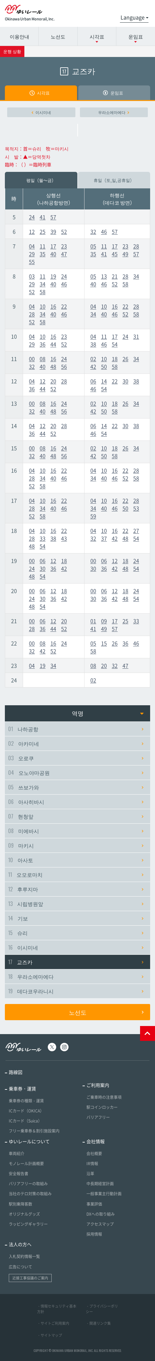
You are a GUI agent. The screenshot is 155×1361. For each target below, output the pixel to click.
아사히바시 (76, 802)
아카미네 (76, 743)
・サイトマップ (49, 1335)
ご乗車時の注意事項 (104, 1097)
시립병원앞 (76, 904)
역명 (108, 713)
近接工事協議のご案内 (30, 1278)
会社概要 (94, 1153)
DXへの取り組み (100, 1214)
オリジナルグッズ (24, 1214)
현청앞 (76, 816)
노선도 (58, 36)
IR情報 (92, 1163)
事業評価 (94, 1204)
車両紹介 (16, 1153)
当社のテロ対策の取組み (30, 1194)
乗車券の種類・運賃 (26, 1101)
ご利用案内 (97, 1085)
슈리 (76, 933)
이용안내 (19, 36)
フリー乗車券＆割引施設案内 (34, 1131)
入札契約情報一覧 (24, 1256)
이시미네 (41, 112)
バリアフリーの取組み (28, 1184)
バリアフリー (98, 1117)
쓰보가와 (76, 787)
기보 (76, 918)
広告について (20, 1267)
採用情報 (94, 1234)
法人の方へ (20, 1244)
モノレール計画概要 (26, 1163)
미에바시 (76, 831)
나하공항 (76, 729)
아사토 (76, 860)
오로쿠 (76, 758)
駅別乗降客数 (20, 1204)
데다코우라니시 (76, 991)
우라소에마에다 (113, 112)
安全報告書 (18, 1174)
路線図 (15, 1072)
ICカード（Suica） (25, 1121)
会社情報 (95, 1141)
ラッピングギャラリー (28, 1224)
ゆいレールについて (29, 1141)
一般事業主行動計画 (104, 1194)
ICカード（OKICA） (26, 1111)
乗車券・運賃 (22, 1088)
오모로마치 (76, 874)
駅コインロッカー (102, 1107)
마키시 (76, 845)
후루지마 (76, 889)
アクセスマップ (100, 1224)
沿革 (90, 1174)
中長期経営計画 (100, 1184)
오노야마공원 (76, 772)
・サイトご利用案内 (53, 1323)
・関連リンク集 (98, 1323)
